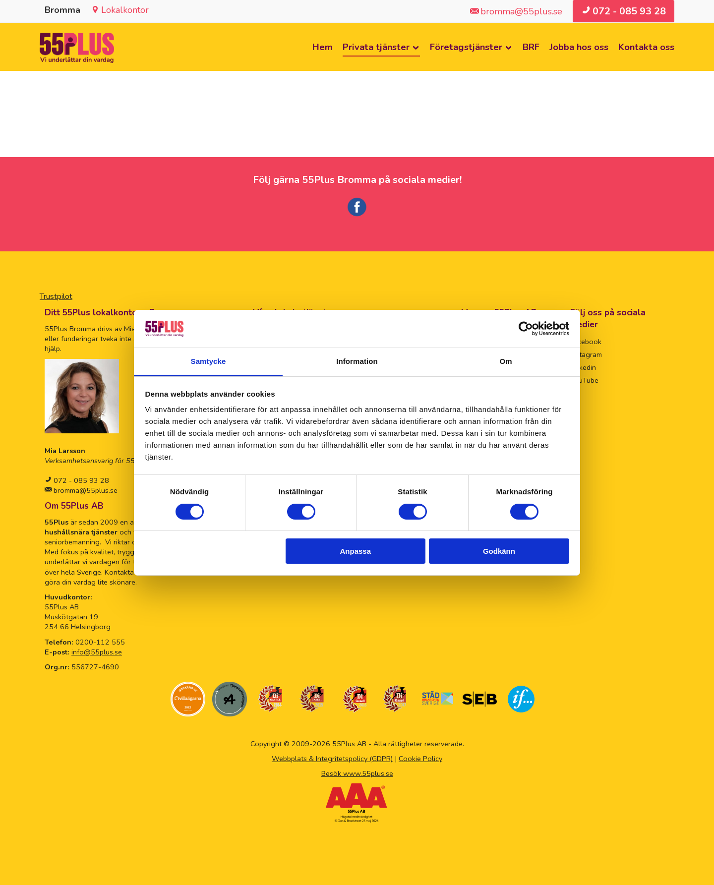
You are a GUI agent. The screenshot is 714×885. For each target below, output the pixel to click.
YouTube (584, 380)
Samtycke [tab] (208, 361)
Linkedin (583, 367)
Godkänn (499, 551)
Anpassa (355, 551)
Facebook (585, 342)
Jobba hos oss (578, 47)
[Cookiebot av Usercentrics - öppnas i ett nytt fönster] (525, 328)
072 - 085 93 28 (80, 480)
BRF (531, 47)
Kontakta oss (646, 47)
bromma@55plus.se (85, 490)
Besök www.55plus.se (357, 773)
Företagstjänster (466, 47)
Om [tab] (505, 361)
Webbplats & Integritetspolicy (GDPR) (332, 759)
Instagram (586, 354)
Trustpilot (56, 296)
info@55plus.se (96, 652)
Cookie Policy (420, 759)
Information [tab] (357, 361)
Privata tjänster (376, 47)
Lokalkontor (125, 10)
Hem (322, 47)
